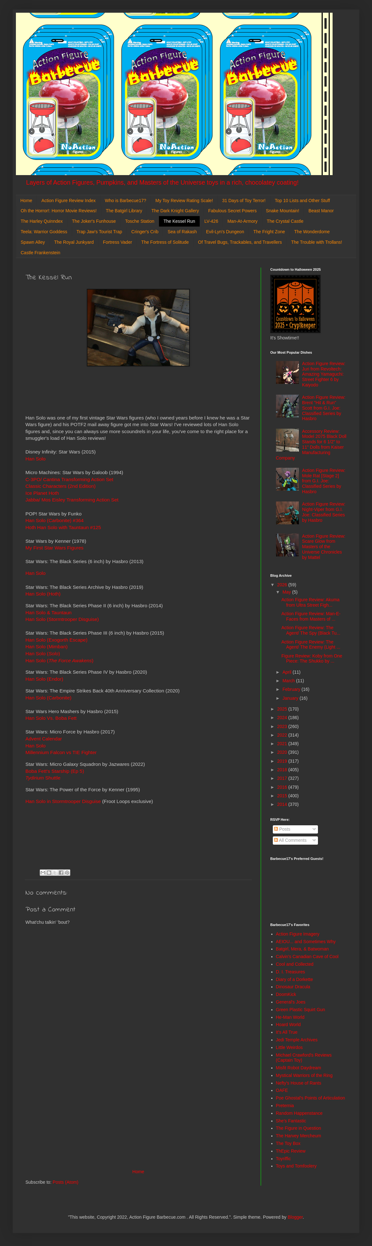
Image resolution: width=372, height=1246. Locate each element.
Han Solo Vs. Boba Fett (51, 718)
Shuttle (42, 777)
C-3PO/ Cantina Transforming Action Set (69, 479)
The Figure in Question (298, 1128)
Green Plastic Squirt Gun (300, 1009)
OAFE (282, 1090)
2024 (282, 717)
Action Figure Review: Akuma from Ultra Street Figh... (310, 602)
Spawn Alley (33, 242)
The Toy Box (288, 1143)
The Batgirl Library (124, 210)
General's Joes (291, 1001)
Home (26, 200)
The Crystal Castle (285, 221)
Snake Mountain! (282, 210)
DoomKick (286, 994)
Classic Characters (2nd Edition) (60, 486)
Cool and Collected (294, 964)
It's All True (287, 1032)
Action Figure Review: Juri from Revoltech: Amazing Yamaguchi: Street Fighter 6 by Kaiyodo (323, 374)
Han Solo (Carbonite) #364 (54, 520)
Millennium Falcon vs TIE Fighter (61, 752)
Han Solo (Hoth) (42, 593)
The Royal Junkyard (74, 242)
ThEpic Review (291, 1151)
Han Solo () (42, 653)
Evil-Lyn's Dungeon (225, 231)
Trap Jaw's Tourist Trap (99, 231)
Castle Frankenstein (40, 252)
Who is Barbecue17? (125, 200)
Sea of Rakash (182, 231)
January (291, 698)
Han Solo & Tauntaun (48, 612)
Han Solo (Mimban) (46, 646)
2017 (282, 778)
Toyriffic (283, 1158)
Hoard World (288, 1024)
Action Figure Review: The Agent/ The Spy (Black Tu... (310, 630)
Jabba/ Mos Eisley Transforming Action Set (72, 499)
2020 (282, 752)
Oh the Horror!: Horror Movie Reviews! (59, 210)
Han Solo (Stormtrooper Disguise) (62, 619)
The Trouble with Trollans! (316, 242)
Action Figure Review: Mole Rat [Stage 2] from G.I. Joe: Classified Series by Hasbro (323, 481)
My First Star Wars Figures (54, 547)
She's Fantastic (291, 1120)
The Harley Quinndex (42, 221)
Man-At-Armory (242, 221)
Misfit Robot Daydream (298, 1067)
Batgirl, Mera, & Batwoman (302, 948)
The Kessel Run (179, 221)
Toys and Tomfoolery (296, 1165)
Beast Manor (321, 210)
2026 (282, 584)
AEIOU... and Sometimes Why (306, 941)
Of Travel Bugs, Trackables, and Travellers (240, 242)
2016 (282, 787)
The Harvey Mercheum (298, 1135)
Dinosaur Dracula (293, 986)
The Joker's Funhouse (94, 221)
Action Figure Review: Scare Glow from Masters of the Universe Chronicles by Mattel (323, 547)
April (287, 672)
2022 (282, 735)
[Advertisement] (138, 1115)
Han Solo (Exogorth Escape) (56, 640)
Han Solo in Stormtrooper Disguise (63, 801)
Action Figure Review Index (68, 200)
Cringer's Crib (144, 231)
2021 (282, 743)
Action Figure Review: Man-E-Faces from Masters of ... (311, 616)
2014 (282, 804)
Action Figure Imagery (298, 933)
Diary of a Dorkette (294, 979)
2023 (282, 726)
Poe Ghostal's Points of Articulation (310, 1097)
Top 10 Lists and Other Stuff (302, 200)
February (291, 689)
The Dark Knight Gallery (175, 210)
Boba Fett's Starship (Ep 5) (54, 771)
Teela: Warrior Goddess (44, 231)
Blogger (295, 1217)
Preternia (285, 1105)
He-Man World (290, 1017)
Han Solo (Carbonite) (48, 697)
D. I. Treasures (290, 971)
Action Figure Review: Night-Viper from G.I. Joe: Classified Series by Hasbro (323, 511)
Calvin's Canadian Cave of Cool (307, 956)
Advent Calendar (43, 738)
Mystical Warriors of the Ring (304, 1075)
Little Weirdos (289, 1047)
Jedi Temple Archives (297, 1039)
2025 (282, 709)
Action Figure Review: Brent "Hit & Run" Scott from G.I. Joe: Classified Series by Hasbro (323, 408)
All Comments (290, 840)
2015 (282, 795)
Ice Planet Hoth (42, 493)
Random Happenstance (299, 1113)
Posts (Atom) (66, 1182)
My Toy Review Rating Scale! (184, 200)
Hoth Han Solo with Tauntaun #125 (63, 527)
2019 (282, 761)
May (287, 592)
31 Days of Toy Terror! (243, 200)
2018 (282, 769)
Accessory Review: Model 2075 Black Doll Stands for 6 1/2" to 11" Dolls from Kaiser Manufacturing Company (311, 444)
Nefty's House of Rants (298, 1083)
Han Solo (35, 573)
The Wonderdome (312, 231)
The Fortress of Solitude (165, 242)
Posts (282, 829)
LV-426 (211, 221)
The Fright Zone (269, 231)
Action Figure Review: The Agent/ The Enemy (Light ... (310, 644)
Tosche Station (139, 221)
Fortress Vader (117, 242)
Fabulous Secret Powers (232, 210)
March (289, 680)
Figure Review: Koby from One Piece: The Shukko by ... (311, 658)
